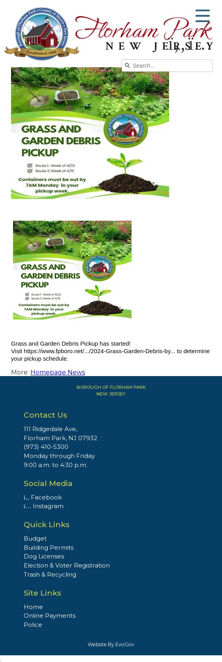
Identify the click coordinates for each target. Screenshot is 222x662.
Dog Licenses (44, 556)
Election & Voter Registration (67, 565)
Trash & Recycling (50, 574)
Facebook (43, 497)
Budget (35, 538)
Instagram (44, 506)
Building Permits (48, 547)
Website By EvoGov (111, 644)
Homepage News (57, 372)
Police (33, 624)
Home (33, 607)
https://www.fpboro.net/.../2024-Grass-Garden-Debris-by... (99, 351)
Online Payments (49, 615)
